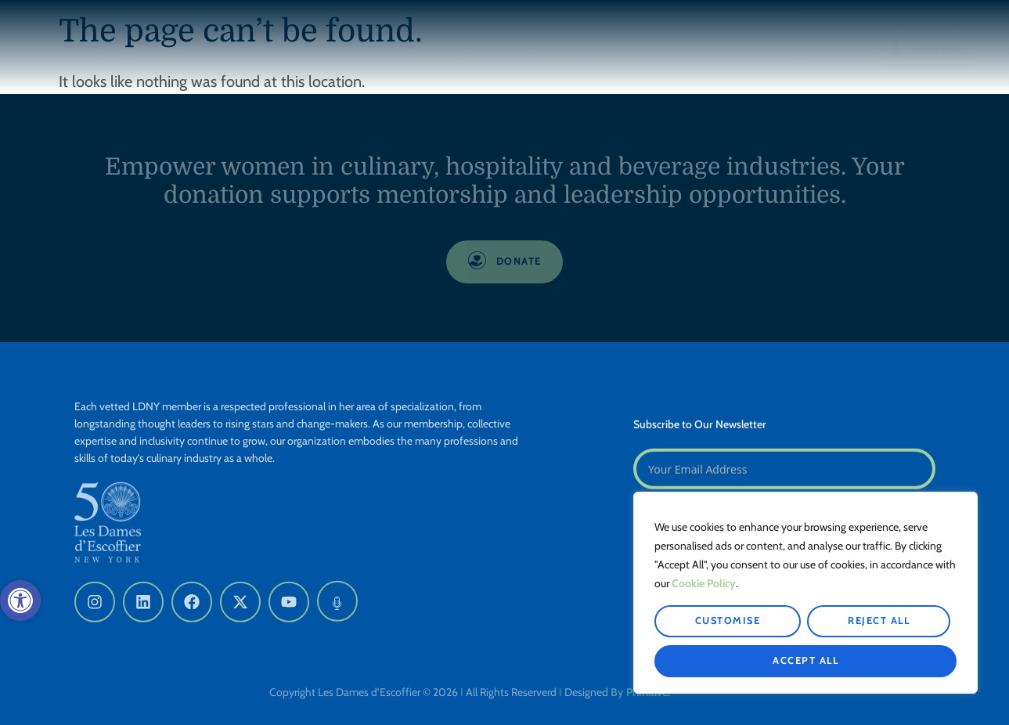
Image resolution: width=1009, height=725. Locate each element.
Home (419, 50)
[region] (805, 593)
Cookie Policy (704, 583)
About (470, 52)
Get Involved (745, 52)
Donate (819, 50)
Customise (728, 620)
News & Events (646, 52)
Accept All (805, 660)
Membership (549, 52)
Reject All (879, 620)
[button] (20, 600)
